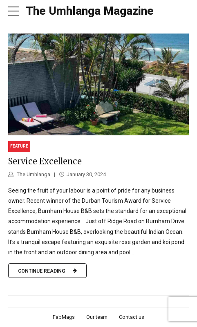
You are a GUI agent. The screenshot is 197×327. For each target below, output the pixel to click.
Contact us (131, 317)
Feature (19, 146)
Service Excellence (45, 161)
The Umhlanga (33, 174)
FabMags (64, 317)
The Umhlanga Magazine (90, 11)
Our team (96, 317)
